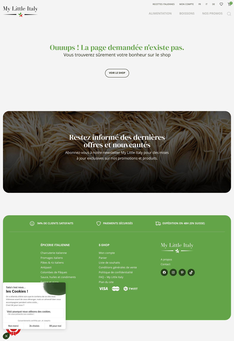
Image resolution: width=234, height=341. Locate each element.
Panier (103, 258)
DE (213, 4)
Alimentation (160, 13)
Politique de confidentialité (116, 272)
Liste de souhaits (221, 4)
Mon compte (186, 4)
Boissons (186, 13)
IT (206, 4)
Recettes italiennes (164, 4)
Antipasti (46, 267)
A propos (166, 259)
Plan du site (106, 282)
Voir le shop (117, 73)
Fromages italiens (52, 258)
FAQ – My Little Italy (111, 277)
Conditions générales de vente (118, 267)
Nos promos (212, 13)
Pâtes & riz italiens (52, 262)
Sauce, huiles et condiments (58, 277)
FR (199, 4)
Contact (165, 264)
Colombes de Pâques (54, 272)
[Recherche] (229, 14)
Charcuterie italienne (54, 253)
